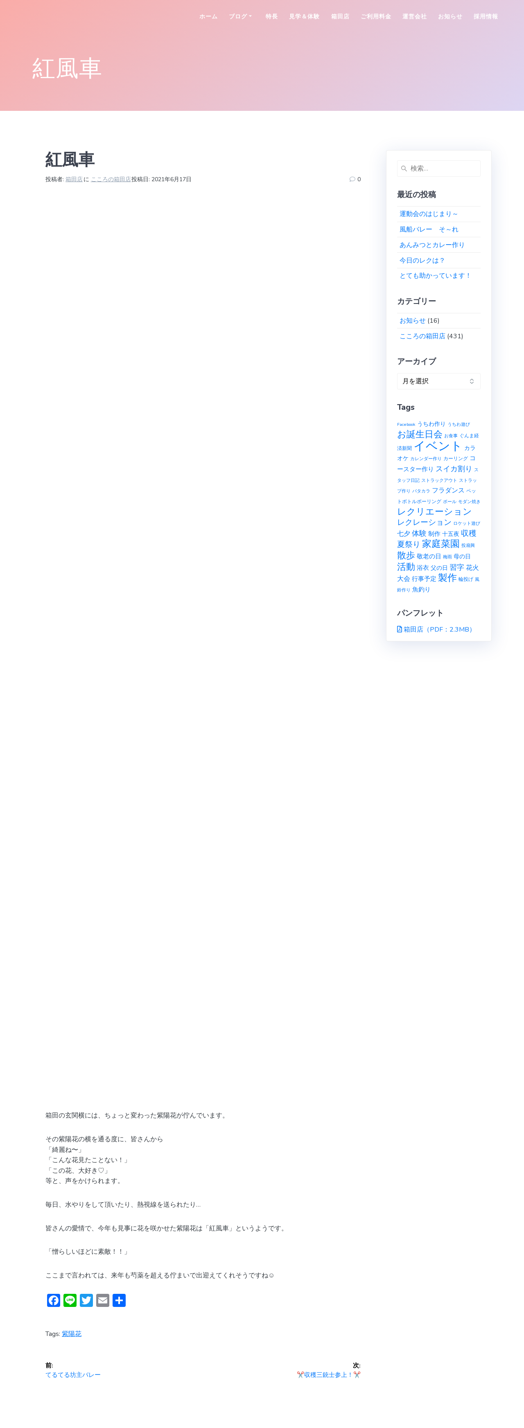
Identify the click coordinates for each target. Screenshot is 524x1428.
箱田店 (340, 16)
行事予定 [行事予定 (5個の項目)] (424, 578)
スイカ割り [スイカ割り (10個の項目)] (454, 469)
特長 (272, 16)
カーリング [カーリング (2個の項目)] (455, 458)
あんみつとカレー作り (432, 245)
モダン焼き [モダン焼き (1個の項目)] (469, 502)
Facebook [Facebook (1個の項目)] (406, 424)
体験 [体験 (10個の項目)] (419, 533)
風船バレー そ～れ (429, 229)
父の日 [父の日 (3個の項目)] (439, 568)
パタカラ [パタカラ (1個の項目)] (421, 491)
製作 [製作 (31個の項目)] (447, 577)
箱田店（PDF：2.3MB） (440, 629)
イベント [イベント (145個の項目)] (438, 446)
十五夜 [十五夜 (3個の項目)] (450, 534)
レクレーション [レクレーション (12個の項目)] (424, 522)
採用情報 (486, 16)
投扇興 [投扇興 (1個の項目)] (468, 545)
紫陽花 (71, 1333)
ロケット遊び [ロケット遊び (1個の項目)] (466, 523)
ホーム (208, 16)
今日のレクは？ (422, 260)
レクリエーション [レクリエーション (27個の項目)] (434, 512)
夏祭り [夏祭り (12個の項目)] (408, 544)
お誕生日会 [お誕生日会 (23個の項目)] (420, 434)
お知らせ (450, 16)
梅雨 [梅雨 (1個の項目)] (447, 557)
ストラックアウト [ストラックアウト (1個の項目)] (439, 480)
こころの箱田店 (111, 179)
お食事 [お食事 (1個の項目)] (451, 436)
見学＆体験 (304, 16)
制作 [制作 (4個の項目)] (434, 534)
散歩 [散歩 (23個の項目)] (406, 555)
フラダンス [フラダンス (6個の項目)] (448, 490)
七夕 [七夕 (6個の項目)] (403, 533)
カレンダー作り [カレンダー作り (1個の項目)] (426, 459)
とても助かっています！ (436, 275)
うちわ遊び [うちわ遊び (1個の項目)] (458, 424)
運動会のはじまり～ (429, 213)
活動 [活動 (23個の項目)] (406, 567)
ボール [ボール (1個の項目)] (449, 502)
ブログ (238, 16)
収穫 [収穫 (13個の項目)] (469, 533)
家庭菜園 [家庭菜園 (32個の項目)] (441, 543)
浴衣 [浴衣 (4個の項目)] (423, 568)
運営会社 (414, 16)
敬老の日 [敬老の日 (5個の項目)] (429, 556)
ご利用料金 (376, 16)
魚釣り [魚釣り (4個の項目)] (421, 589)
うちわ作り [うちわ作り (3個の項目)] (431, 424)
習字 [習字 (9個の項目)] (456, 567)
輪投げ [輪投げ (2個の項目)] (465, 579)
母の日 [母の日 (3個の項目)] (462, 556)
